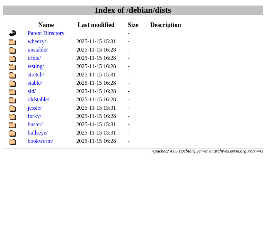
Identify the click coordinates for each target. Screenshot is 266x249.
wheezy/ (37, 41)
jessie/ (35, 108)
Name (46, 24)
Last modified (96, 24)
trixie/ (34, 58)
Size (133, 24)
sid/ (32, 91)
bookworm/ (40, 141)
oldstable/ (38, 99)
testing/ (36, 66)
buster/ (35, 124)
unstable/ (38, 50)
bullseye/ (38, 133)
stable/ (35, 83)
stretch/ (36, 74)
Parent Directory (46, 33)
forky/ (34, 116)
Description (165, 24)
